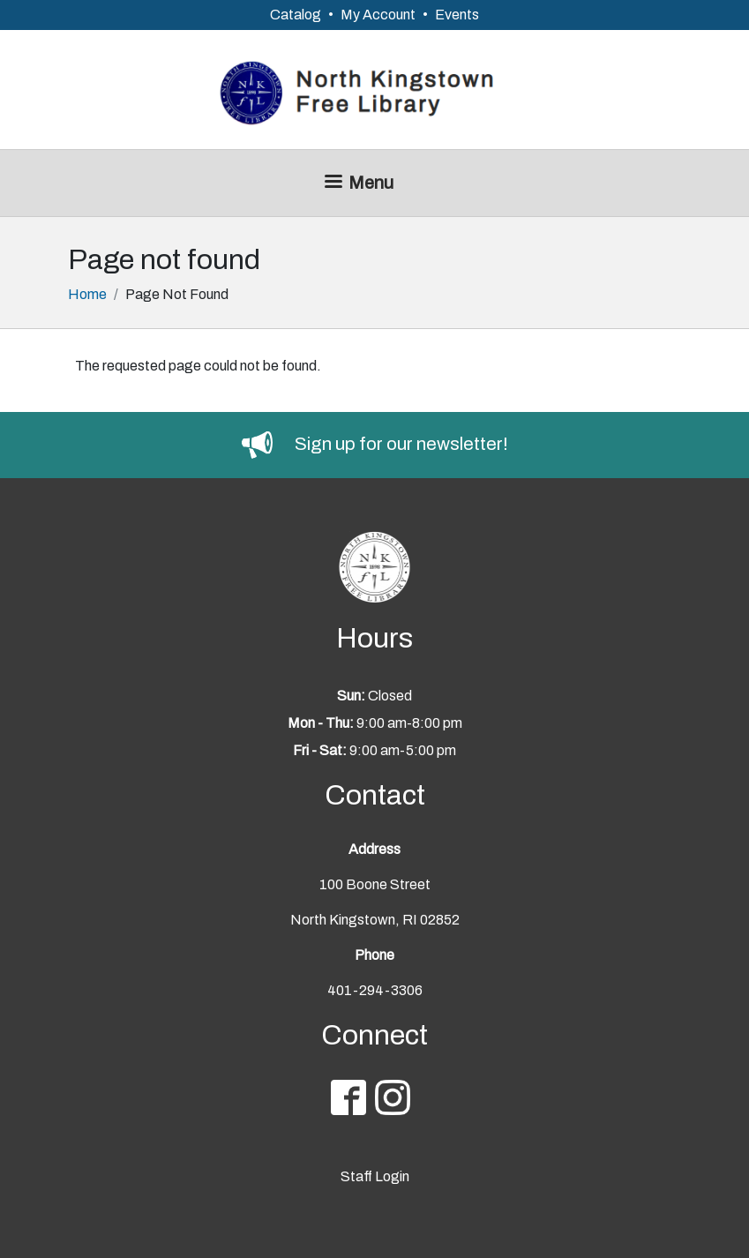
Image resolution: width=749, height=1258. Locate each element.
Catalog (295, 14)
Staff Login (375, 1176)
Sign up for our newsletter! (401, 443)
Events (457, 14)
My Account (378, 14)
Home (87, 294)
